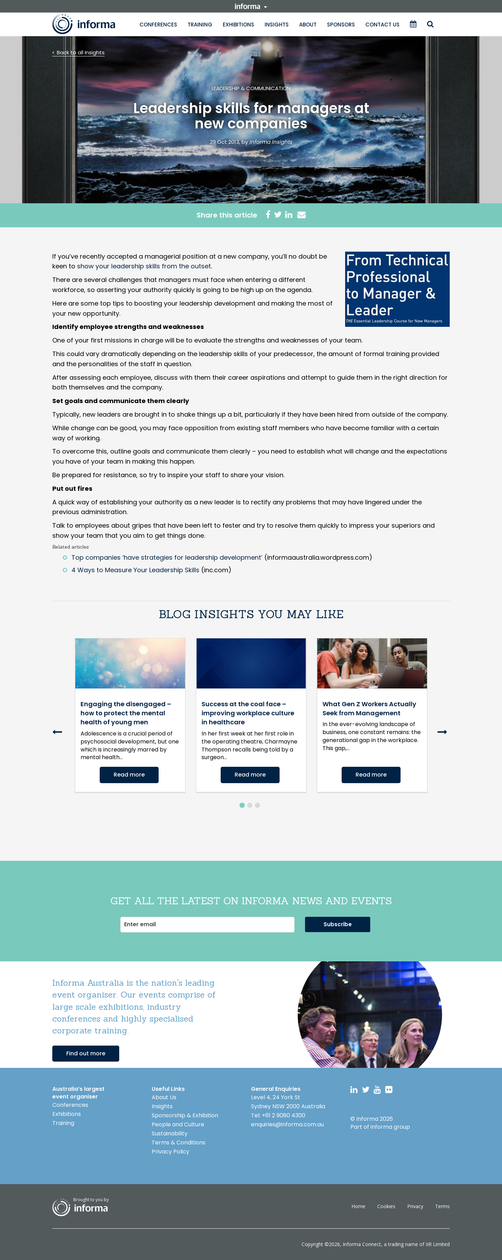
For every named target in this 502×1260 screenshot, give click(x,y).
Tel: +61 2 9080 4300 (278, 1115)
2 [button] (249, 805)
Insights (277, 24)
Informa (90, 24)
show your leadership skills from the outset (144, 266)
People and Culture (178, 1124)
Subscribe (338, 924)
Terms (442, 1206)
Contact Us (382, 24)
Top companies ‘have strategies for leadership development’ (167, 557)
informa (251, 6)
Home (358, 1206)
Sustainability (170, 1133)
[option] (130, 715)
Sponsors (341, 24)
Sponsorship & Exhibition (185, 1115)
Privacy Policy (170, 1152)
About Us (164, 1097)
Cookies (386, 1206)
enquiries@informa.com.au (287, 1124)
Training (200, 24)
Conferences (158, 24)
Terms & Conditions (178, 1143)
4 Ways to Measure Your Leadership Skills (135, 570)
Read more (129, 775)
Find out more (85, 1053)
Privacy (415, 1206)
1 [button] (242, 805)
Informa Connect (362, 1244)
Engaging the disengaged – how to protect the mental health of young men (126, 713)
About (308, 24)
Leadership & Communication (251, 88)
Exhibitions (238, 24)
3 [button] (257, 805)
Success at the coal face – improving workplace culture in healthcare (247, 713)
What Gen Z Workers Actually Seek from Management (369, 708)
